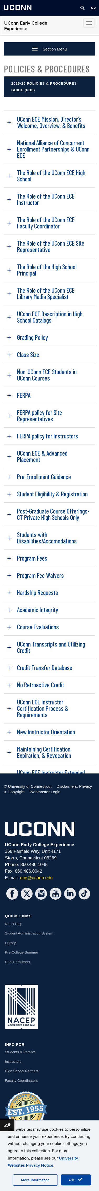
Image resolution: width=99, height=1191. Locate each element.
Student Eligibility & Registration (52, 494)
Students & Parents (20, 1052)
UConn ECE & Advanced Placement (42, 456)
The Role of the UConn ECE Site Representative (50, 246)
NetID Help (13, 924)
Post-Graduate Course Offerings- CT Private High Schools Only (53, 514)
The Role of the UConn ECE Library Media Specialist (46, 293)
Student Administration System (29, 933)
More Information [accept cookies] (35, 1180)
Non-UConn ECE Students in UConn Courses (47, 375)
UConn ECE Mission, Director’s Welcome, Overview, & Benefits (51, 122)
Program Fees (32, 558)
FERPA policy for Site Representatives (39, 416)
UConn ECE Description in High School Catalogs (49, 317)
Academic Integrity (37, 609)
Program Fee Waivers (40, 575)
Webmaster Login (45, 792)
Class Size (28, 354)
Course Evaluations (38, 627)
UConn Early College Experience (25, 25)
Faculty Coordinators (21, 1081)
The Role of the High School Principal (46, 270)
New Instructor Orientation (46, 732)
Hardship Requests (37, 592)
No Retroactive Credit (40, 685)
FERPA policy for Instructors (47, 436)
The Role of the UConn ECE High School (51, 176)
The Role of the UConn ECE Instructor (46, 199)
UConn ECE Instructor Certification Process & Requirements (43, 708)
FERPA (23, 395)
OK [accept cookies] (76, 1179)
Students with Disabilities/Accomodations (47, 538)
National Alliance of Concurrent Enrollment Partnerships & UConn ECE (53, 149)
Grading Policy (32, 337)
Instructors (13, 1062)
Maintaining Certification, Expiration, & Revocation (44, 752)
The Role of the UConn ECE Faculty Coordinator (46, 223)
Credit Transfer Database (44, 667)
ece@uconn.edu (36, 877)
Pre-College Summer (21, 952)
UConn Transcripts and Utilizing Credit (51, 647)
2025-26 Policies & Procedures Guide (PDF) (44, 86)
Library (10, 943)
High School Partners (22, 1071)
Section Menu (49, 49)
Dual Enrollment (17, 962)
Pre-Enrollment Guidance (44, 476)
